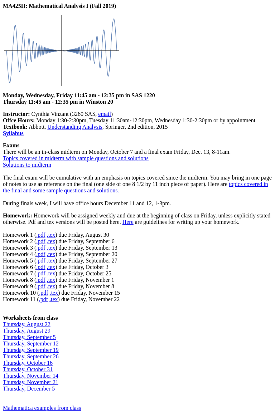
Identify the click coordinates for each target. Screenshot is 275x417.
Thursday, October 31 (28, 369)
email (104, 114)
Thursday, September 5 (29, 337)
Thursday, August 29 (26, 331)
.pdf (40, 235)
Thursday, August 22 (26, 324)
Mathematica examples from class (42, 408)
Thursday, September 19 (31, 350)
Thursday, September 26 (31, 356)
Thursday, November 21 (30, 382)
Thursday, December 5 (29, 389)
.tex (51, 235)
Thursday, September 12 (31, 343)
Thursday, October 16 (28, 363)
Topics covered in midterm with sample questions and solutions (76, 158)
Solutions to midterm (27, 165)
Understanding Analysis (74, 127)
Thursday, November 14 (30, 376)
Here (128, 222)
